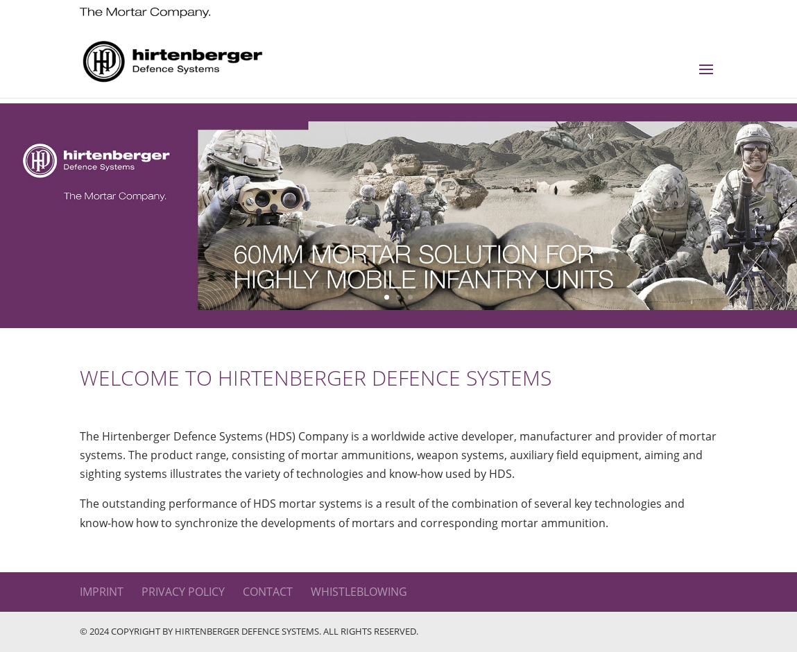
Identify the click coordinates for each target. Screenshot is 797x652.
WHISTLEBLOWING (359, 591)
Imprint (101, 591)
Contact (268, 591)
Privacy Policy (183, 591)
